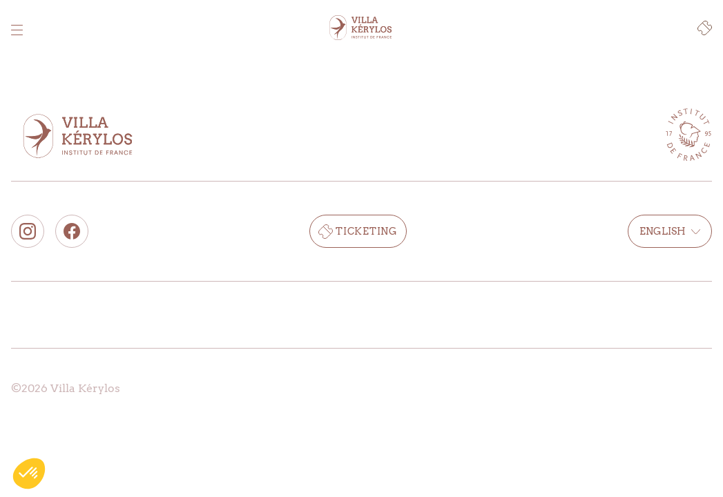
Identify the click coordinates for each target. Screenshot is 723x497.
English (669, 231)
